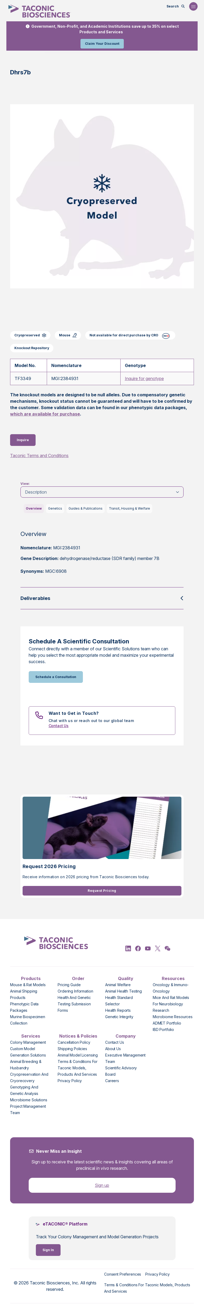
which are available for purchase (45, 414)
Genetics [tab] (55, 508)
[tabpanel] (102, 556)
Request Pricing (102, 891)
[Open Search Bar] (176, 6)
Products (31, 978)
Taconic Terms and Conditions (39, 455)
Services (30, 1036)
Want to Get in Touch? (74, 713)
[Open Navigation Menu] (193, 6)
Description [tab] (36, 492)
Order (78, 978)
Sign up (102, 1185)
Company (126, 1036)
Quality (125, 978)
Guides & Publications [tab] (86, 508)
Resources (173, 978)
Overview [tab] (34, 508)
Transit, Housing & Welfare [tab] (129, 508)
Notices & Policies (78, 1036)
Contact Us (59, 725)
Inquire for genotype (144, 378)
